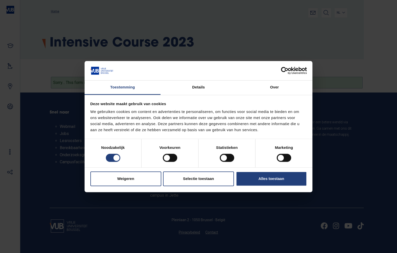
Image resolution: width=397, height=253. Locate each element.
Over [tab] (274, 87)
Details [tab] (198, 87)
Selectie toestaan (198, 179)
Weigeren (125, 179)
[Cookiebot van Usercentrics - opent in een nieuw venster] (285, 70)
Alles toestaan (271, 179)
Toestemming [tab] (122, 87)
